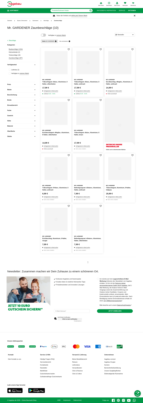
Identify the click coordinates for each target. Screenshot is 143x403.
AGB (58, 400)
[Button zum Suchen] (90, 10)
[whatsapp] (134, 400)
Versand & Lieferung (79, 355)
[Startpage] (14, 4)
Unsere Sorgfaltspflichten (112, 371)
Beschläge (12, 40)
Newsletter (43, 368)
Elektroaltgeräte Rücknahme (113, 373)
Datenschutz (78, 400)
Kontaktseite (44, 365)
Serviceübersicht (45, 362)
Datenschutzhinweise (124, 305)
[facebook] (113, 400)
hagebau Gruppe (109, 362)
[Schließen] (135, 16)
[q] (69, 10)
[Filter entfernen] (55, 41)
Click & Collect (77, 373)
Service (122, 10)
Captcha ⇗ (78, 321)
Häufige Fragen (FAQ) (47, 359)
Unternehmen (109, 355)
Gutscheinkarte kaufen (47, 373)
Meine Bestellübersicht (79, 359)
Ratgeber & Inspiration (106, 10)
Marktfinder (43, 371)
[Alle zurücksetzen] (69, 41)
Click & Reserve (77, 371)
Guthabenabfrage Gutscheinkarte (51, 376)
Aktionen (132, 10)
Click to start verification (69, 319)
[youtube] (129, 400)
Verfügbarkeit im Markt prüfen (51, 91)
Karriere (107, 365)
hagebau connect (110, 359)
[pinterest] (118, 400)
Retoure (74, 362)
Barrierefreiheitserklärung (112, 368)
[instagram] (123, 400)
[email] (72, 311)
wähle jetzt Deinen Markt (79, 15)
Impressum (67, 400)
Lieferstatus (76, 365)
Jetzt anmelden (114, 311)
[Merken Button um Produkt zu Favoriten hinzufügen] (69, 49)
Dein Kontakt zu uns (14, 359)
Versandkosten (77, 368)
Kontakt (10, 355)
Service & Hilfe (45, 355)
